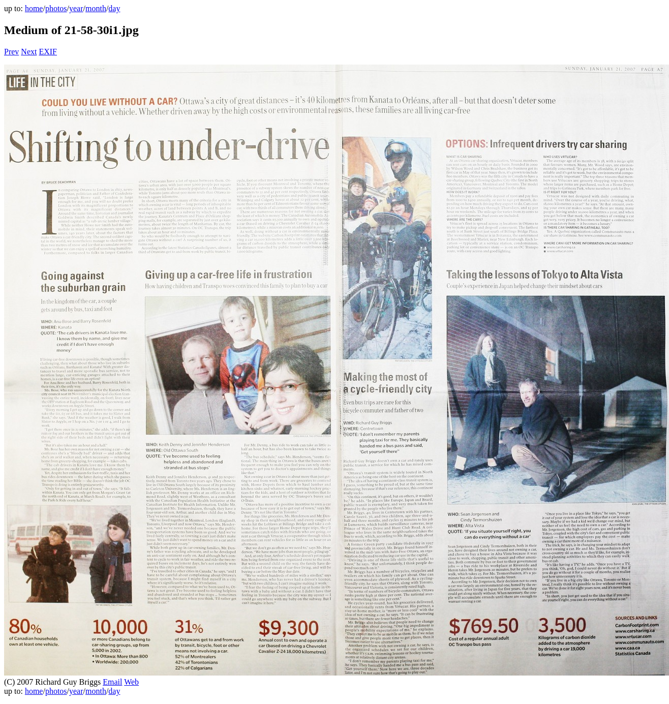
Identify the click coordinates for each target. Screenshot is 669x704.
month (95, 8)
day (114, 8)
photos (56, 8)
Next (29, 51)
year (76, 8)
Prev (11, 51)
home (34, 8)
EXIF (48, 51)
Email (112, 682)
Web (131, 682)
